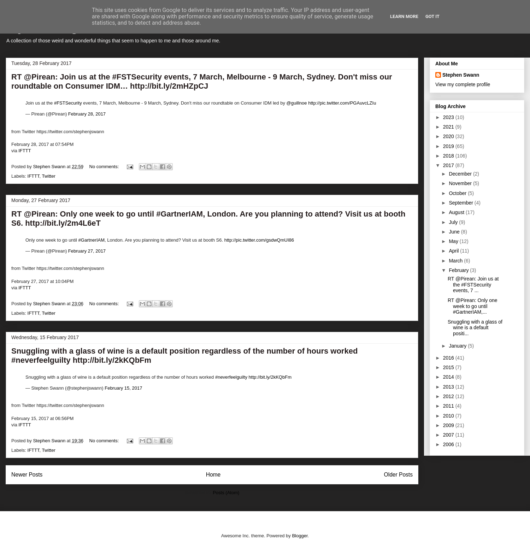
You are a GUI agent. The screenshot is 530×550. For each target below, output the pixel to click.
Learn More (404, 16)
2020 (449, 136)
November (461, 183)
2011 (449, 406)
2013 (449, 387)
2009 (449, 425)
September (461, 203)
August (457, 212)
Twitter (48, 176)
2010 (449, 416)
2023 (449, 117)
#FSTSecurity (68, 103)
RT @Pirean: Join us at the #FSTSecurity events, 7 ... (473, 285)
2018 (449, 156)
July (454, 222)
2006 (449, 444)
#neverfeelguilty (231, 377)
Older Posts (398, 475)
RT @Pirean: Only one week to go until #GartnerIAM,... (472, 306)
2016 (449, 358)
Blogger (299, 535)
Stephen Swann (460, 75)
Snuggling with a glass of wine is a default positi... (475, 328)
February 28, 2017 (87, 114)
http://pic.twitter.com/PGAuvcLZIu (342, 103)
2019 (449, 146)
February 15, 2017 (123, 388)
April (454, 251)
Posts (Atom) (226, 492)
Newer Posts (26, 475)
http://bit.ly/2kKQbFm (270, 377)
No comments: (104, 166)
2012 (449, 396)
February (459, 270)
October (458, 193)
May (454, 241)
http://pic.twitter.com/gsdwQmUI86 (259, 240)
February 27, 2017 (87, 251)
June (455, 232)
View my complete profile (462, 84)
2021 (449, 127)
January (458, 346)
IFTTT (24, 150)
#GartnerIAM (91, 240)
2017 (449, 165)
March (456, 261)
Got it (432, 16)
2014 (449, 377)
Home (213, 475)
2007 (449, 435)
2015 (449, 367)
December (461, 174)
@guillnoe (297, 103)
